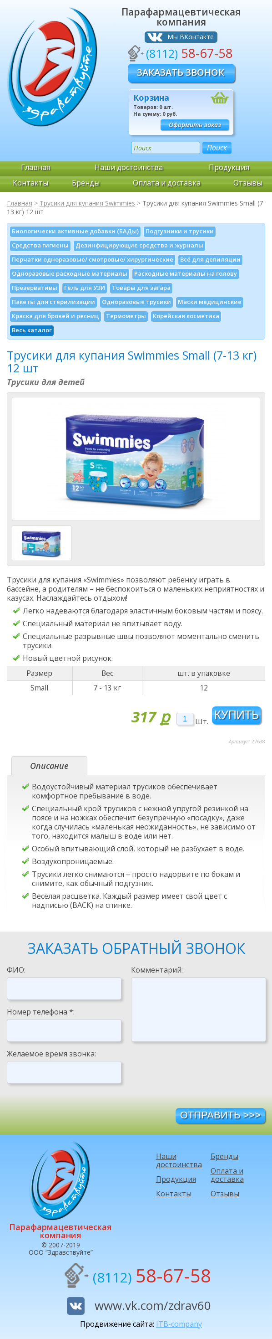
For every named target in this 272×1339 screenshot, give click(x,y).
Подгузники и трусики (180, 231)
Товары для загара (141, 287)
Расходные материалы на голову (185, 273)
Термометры (126, 316)
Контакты (30, 183)
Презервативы (34, 287)
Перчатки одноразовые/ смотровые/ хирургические (92, 259)
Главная (35, 167)
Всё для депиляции (210, 259)
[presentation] (200, 1074)
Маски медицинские (210, 302)
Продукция (229, 167)
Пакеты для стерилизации (53, 302)
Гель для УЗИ (84, 287)
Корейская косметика (186, 316)
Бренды (86, 183)
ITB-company (179, 1324)
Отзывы (247, 183)
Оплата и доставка (167, 183)
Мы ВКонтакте (190, 36)
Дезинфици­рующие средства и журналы (139, 245)
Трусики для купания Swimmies (87, 203)
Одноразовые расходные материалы (69, 273)
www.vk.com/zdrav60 (153, 1305)
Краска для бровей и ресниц (55, 316)
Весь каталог (32, 330)
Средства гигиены (40, 245)
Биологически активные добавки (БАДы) (75, 231)
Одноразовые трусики (136, 302)
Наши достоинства (129, 167)
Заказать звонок (180, 72)
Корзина (151, 97)
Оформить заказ (195, 124)
